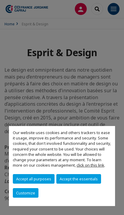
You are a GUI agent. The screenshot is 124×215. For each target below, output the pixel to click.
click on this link (90, 165)
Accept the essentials (79, 179)
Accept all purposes (33, 179)
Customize (25, 193)
